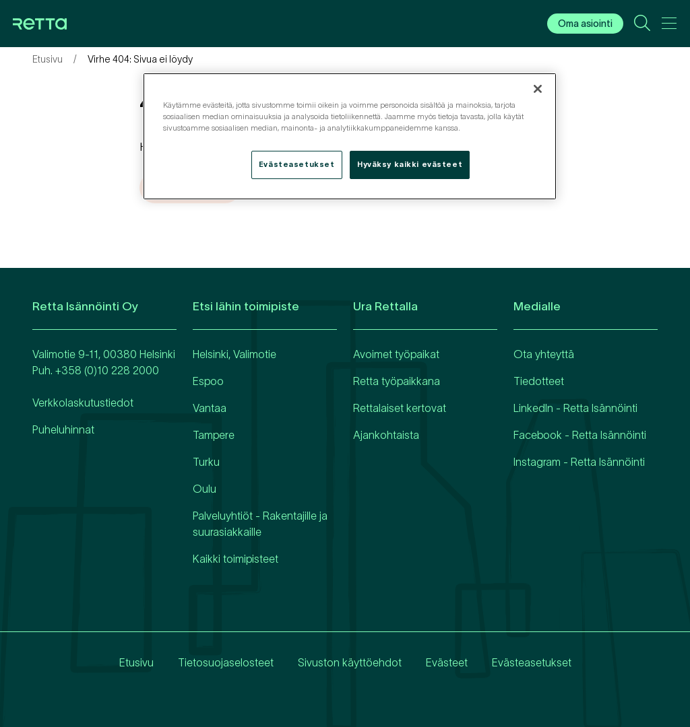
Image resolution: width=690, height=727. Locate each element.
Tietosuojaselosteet (226, 662)
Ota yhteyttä (543, 354)
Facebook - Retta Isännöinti (579, 435)
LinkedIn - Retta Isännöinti (575, 408)
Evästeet (447, 662)
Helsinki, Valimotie (234, 354)
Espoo (208, 381)
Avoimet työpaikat (396, 354)
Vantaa (209, 408)
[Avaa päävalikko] (669, 25)
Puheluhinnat (63, 429)
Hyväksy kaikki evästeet (409, 164)
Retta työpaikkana (396, 381)
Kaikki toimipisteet (235, 559)
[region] (350, 136)
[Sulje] (538, 89)
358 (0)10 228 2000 (110, 370)
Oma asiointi (585, 23)
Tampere (213, 435)
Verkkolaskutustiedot (82, 402)
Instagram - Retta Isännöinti (579, 462)
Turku (206, 462)
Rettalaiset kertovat (399, 408)
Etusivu (47, 59)
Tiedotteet (538, 381)
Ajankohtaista (386, 435)
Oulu (204, 489)
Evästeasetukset (531, 662)
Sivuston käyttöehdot (350, 662)
